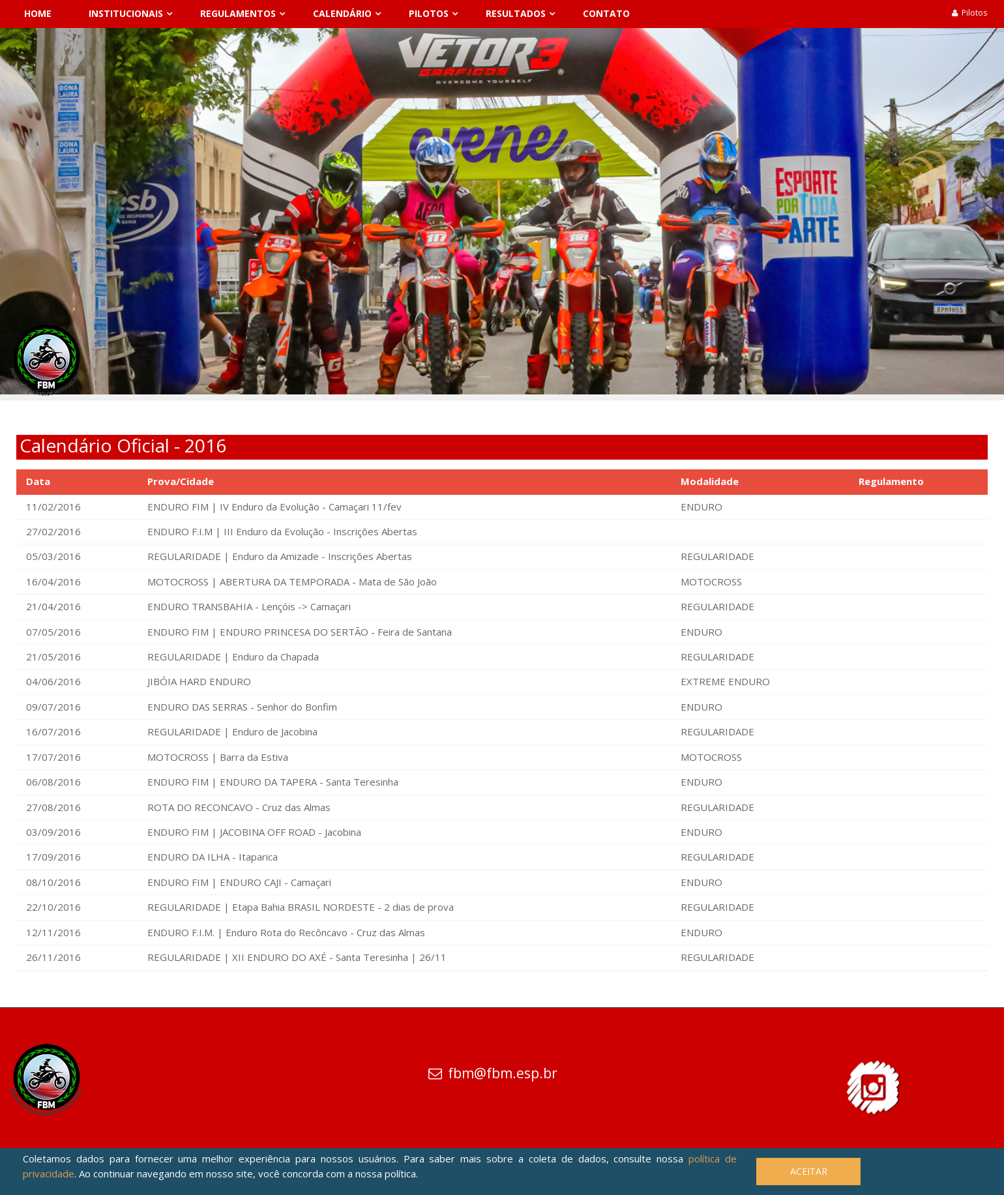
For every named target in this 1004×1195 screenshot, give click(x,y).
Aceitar (808, 1171)
